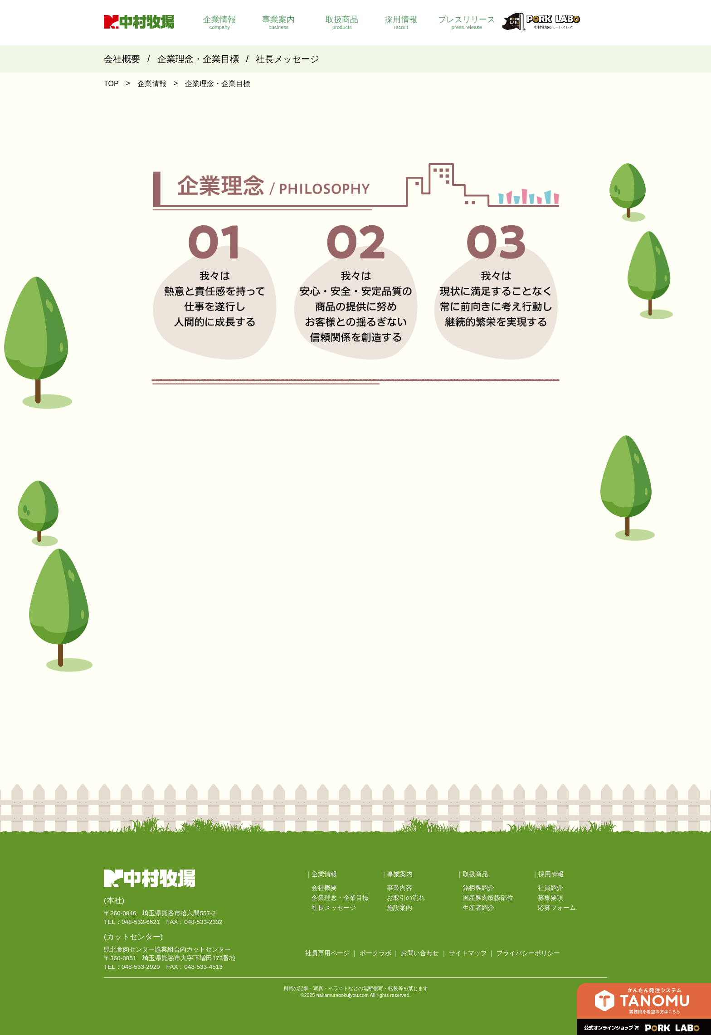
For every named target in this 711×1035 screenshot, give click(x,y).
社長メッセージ (287, 59)
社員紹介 (550, 887)
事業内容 (399, 887)
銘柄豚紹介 (478, 887)
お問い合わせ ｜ (424, 953)
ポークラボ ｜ (379, 953)
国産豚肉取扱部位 (488, 897)
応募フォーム (557, 907)
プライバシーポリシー (528, 953)
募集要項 (550, 897)
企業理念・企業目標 (198, 59)
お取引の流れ (406, 897)
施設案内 (399, 907)
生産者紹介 (478, 907)
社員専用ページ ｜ (331, 953)
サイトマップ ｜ (472, 953)
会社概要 (122, 59)
